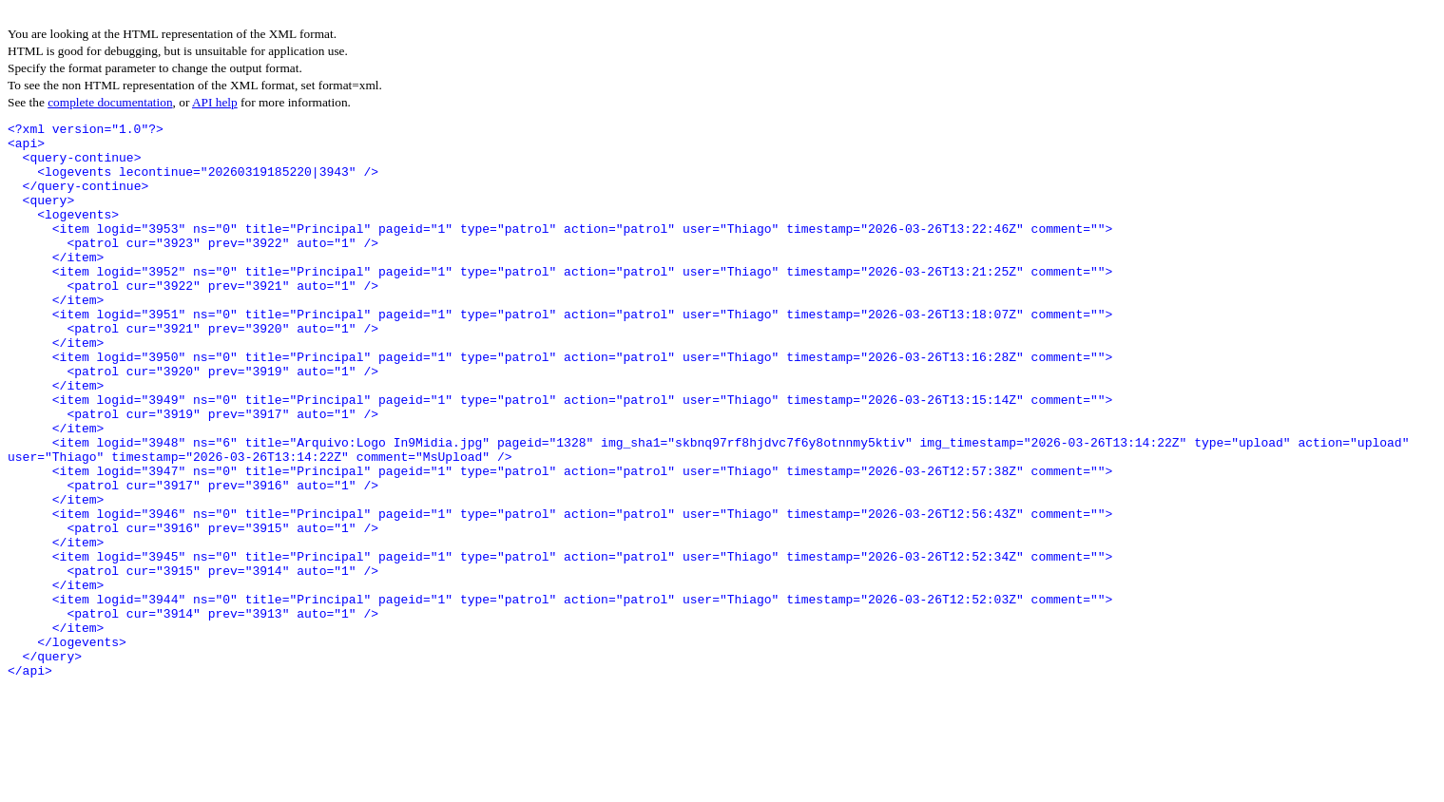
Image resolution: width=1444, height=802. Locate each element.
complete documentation (110, 102)
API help (215, 102)
